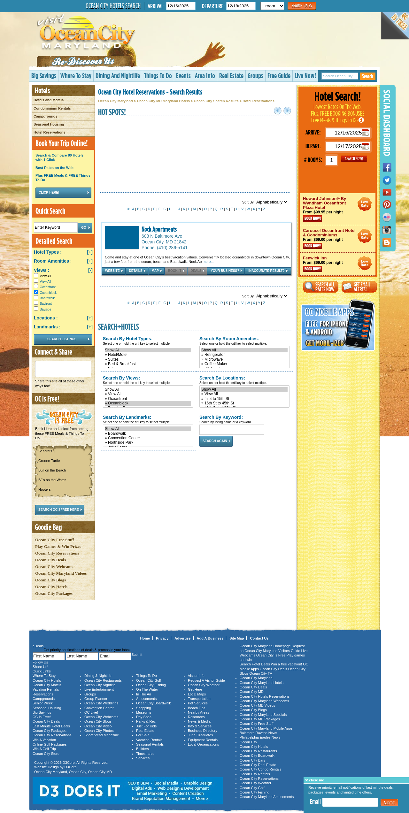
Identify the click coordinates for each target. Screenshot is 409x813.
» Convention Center (148, 438)
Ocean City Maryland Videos (61, 573)
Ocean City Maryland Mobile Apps (266, 728)
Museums (143, 712)
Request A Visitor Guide (206, 680)
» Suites (148, 359)
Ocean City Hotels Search (113, 6)
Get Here (195, 689)
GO (354, 159)
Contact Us (259, 638)
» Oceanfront (148, 398)
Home (145, 638)
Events (183, 76)
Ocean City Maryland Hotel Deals (364, 203)
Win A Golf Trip (44, 749)
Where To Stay (75, 76)
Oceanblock (48, 293)
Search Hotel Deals (255, 664)
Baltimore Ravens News (258, 733)
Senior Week (43, 703)
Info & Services (200, 726)
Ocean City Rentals (255, 774)
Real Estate (231, 76)
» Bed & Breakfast (148, 364)
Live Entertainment (99, 689)
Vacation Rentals (46, 689)
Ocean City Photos (99, 730)
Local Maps (197, 694)
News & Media (199, 721)
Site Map (236, 638)
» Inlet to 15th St (244, 398)
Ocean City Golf (148, 680)
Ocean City (77, 772)
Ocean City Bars (252, 760)
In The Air (143, 694)
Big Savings (43, 76)
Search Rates (302, 5)
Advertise (182, 638)
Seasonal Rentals (150, 744)
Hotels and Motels (49, 100)
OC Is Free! (42, 717)
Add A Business (210, 638)
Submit (389, 802)
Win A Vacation (44, 740)
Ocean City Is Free (271, 655)
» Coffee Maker (244, 364)
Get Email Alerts (359, 287)
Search (367, 76)
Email (315, 801)
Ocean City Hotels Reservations (264, 696)
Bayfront (46, 303)
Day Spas (143, 717)
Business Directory (202, 730)
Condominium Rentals (52, 108)
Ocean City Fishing (151, 685)
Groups (255, 76)
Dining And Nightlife (118, 76)
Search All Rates (320, 287)
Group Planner (95, 699)
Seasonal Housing (49, 124)
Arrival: (156, 6)
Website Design (46, 767)
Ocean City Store (46, 753)
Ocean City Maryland (115, 101)
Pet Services (198, 703)
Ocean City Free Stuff (54, 539)
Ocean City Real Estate (258, 765)
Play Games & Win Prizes (58, 546)
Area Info (205, 76)
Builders (142, 749)
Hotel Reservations (50, 132)
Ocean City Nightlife (99, 685)
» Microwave (244, 359)
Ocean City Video (98, 726)
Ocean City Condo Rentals (260, 769)
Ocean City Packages (54, 593)
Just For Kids (146, 726)
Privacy (162, 638)
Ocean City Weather (204, 685)
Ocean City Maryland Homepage (265, 646)
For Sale (143, 735)
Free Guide (278, 76)
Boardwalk (47, 298)
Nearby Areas (198, 712)
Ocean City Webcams (54, 566)
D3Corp (69, 762)
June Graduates (200, 735)
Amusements (146, 699)
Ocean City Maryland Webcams (264, 701)
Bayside (45, 309)
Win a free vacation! (286, 664)
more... (208, 262)
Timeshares (145, 753)
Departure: (213, 6)
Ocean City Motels (47, 685)
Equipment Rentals (203, 740)
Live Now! (305, 76)
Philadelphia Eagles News (260, 737)
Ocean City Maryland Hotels (261, 683)
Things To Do (158, 76)
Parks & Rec (146, 721)
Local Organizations (203, 744)
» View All (148, 394)
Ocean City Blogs (50, 580)
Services (143, 758)
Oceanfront (48, 287)
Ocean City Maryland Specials (263, 715)
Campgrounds (46, 116)
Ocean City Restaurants (103, 680)
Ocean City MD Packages (260, 719)
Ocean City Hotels (51, 586)
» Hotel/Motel (148, 354)
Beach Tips (196, 708)
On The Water (147, 689)
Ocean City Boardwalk (153, 703)
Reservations (43, 694)
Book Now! (312, 218)
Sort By (265, 202)
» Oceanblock (148, 403)
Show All (148, 350)
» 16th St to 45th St (244, 403)
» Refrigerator (244, 354)
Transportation (199, 699)
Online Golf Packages (49, 744)
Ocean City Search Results (216, 101)
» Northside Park (148, 442)
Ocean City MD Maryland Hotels (163, 101)
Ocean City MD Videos (257, 705)
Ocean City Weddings (101, 703)
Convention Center (99, 708)
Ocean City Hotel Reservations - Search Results (150, 92)
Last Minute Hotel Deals (51, 726)
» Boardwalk (148, 433)
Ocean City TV (261, 673)
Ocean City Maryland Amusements (267, 797)
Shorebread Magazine (101, 735)
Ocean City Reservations (57, 553)
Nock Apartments (159, 229)
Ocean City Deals (50, 559)
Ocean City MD (100, 772)
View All (42, 276)
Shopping (143, 708)
